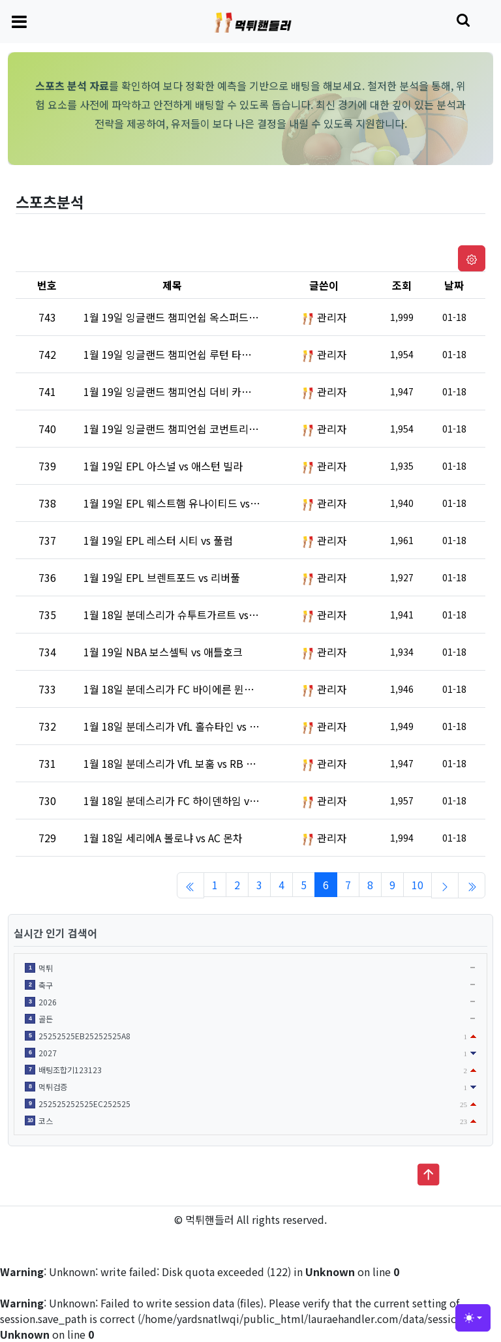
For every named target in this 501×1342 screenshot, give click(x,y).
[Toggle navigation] (19, 20)
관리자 (331, 317)
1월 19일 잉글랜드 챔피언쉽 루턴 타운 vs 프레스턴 (194, 354)
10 (417, 884)
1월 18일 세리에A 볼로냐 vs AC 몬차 (163, 838)
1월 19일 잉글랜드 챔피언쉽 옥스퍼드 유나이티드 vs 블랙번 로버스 (230, 317)
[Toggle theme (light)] (473, 1318)
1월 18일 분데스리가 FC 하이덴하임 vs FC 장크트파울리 (207, 800)
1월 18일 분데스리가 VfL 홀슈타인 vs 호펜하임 (186, 726)
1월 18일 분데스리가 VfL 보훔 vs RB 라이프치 (184, 763)
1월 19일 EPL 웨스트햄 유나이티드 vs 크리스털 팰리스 (204, 503)
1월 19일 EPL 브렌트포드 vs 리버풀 (162, 577)
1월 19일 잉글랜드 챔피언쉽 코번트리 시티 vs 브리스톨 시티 (215, 428)
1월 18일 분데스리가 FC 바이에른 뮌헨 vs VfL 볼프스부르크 (214, 689)
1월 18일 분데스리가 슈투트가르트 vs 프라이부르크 (197, 614)
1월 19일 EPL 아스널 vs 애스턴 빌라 (163, 466)
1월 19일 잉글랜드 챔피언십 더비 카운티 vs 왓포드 (194, 391)
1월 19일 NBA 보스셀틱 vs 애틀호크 (163, 652)
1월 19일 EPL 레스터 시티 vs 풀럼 (158, 540)
